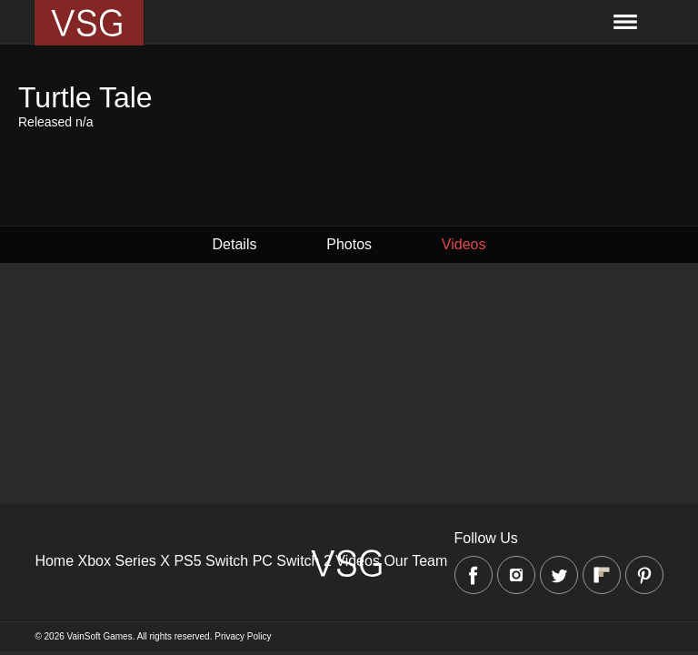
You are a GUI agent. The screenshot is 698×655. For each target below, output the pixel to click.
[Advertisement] (349, 426)
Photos (349, 244)
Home (54, 561)
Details (235, 244)
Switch (226, 561)
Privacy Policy (242, 636)
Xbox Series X (124, 561)
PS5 (187, 561)
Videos (464, 244)
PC (263, 561)
